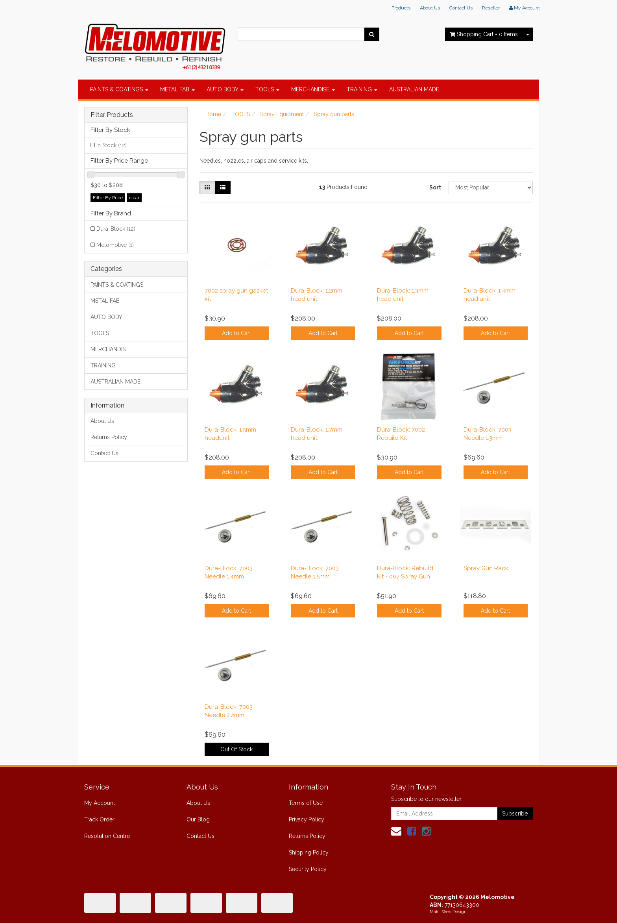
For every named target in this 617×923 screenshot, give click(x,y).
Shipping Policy (309, 852)
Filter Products (112, 115)
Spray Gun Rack (486, 568)
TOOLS (267, 89)
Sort (435, 187)
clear (134, 197)
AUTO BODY (225, 89)
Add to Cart (236, 333)
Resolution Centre (107, 836)
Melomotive (115, 245)
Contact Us (461, 8)
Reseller (491, 8)
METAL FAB (177, 89)
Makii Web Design (448, 911)
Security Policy (308, 869)
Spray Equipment (282, 114)
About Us (430, 8)
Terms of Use (306, 803)
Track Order (99, 819)
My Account (99, 803)
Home (213, 114)
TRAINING (362, 89)
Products (401, 8)
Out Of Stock (236, 749)
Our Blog (198, 819)
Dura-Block (115, 229)
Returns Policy (109, 437)
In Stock (111, 145)
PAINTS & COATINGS (119, 89)
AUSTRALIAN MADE (414, 89)
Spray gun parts (334, 114)
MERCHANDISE (313, 89)
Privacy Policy (306, 819)
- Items (484, 34)
